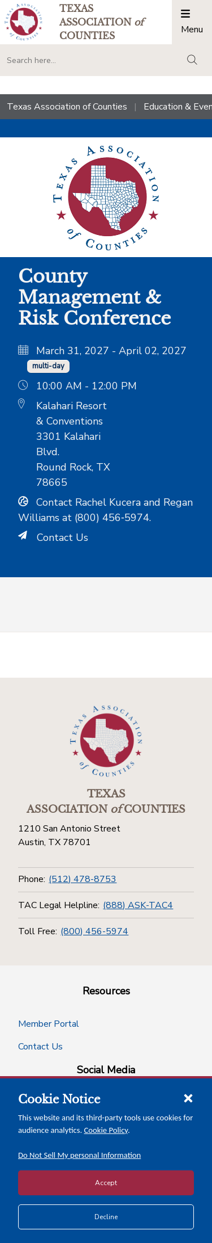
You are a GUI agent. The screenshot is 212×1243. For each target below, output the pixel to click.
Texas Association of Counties (67, 106)
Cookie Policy (106, 1130)
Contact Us (53, 537)
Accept (106, 1182)
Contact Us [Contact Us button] (40, 1046)
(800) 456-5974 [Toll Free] (94, 931)
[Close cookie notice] (188, 1097)
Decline (106, 1216)
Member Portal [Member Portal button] (48, 1024)
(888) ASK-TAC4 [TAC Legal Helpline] (138, 905)
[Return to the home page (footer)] (106, 741)
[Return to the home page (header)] (23, 21)
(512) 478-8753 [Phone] (82, 879)
